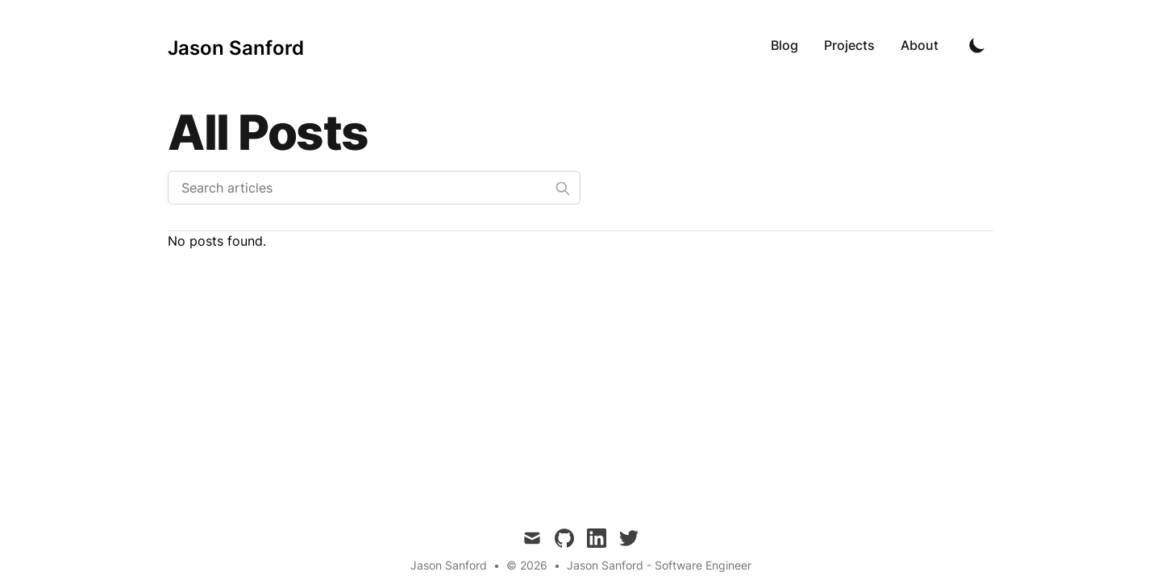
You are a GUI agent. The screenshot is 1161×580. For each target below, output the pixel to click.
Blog (784, 45)
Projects (849, 45)
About (919, 45)
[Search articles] (374, 188)
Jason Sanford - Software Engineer (659, 565)
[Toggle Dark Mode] (977, 45)
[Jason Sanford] (236, 45)
